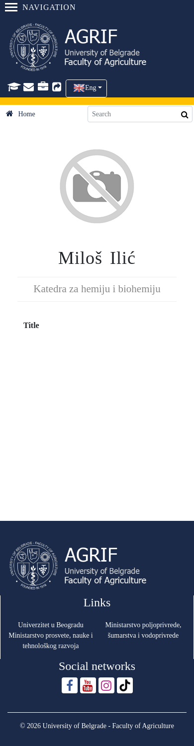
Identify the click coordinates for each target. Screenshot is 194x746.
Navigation (40, 7)
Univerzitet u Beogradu (50, 625)
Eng (91, 87)
